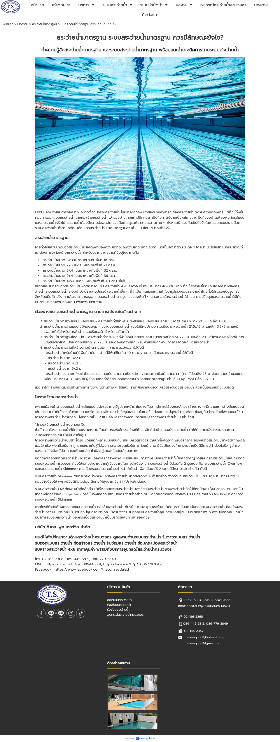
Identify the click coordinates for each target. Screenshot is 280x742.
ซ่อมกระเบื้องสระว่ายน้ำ (89, 517)
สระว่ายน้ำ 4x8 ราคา (120, 286)
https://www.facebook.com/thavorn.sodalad (92, 569)
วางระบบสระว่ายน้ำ (220, 49)
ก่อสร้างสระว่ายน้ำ (94, 217)
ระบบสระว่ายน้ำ (127, 37)
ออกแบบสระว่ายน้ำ (60, 217)
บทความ (22, 24)
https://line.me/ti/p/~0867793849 (132, 564)
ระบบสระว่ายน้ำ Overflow (223, 463)
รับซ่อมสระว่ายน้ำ (59, 517)
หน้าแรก (8, 24)
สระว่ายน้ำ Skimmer (62, 468)
